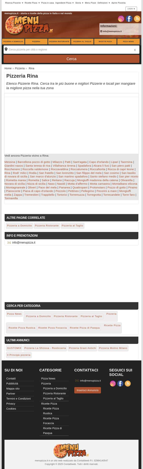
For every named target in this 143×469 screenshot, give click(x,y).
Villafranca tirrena (64, 165)
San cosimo (111, 172)
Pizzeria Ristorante (59, 41)
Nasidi (61, 183)
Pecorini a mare (107, 191)
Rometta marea (16, 180)
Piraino (132, 187)
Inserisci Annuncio (87, 390)
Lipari (114, 161)
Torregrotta (94, 194)
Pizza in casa (47, 3)
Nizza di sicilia (36, 183)
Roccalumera (79, 169)
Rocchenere (12, 169)
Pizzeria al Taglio (82, 41)
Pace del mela (47, 187)
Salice (46, 180)
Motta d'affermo (78, 183)
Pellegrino (87, 191)
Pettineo (73, 191)
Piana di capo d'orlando (38, 191)
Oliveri (32, 187)
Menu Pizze (90, 3)
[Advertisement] (71, 123)
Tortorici (62, 194)
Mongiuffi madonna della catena (97, 180)
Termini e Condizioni (18, 398)
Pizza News (128, 41)
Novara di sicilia (14, 183)
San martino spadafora (73, 176)
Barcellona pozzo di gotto (34, 161)
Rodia (32, 172)
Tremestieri (31, 194)
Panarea (64, 187)
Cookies (11, 408)
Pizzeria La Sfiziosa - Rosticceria (45, 348)
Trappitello (48, 194)
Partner (10, 393)
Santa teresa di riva (37, 165)
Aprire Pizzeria (118, 3)
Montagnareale (15, 187)
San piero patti (121, 165)
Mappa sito (13, 388)
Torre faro (128, 194)
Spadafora (84, 165)
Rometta (33, 180)
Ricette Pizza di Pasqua (85, 327)
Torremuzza (77, 194)
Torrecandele (111, 194)
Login (131, 9)
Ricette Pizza (105, 41)
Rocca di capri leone (121, 169)
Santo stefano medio (103, 176)
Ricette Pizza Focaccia (52, 327)
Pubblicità (12, 383)
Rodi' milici (20, 172)
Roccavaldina (59, 169)
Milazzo (57, 161)
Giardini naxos (13, 165)
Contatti (11, 378)
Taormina (127, 161)
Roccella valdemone (35, 169)
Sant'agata (80, 161)
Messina (9, 161)
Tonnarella (11, 198)
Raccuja (69, 180)
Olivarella (126, 180)
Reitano (57, 180)
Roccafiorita (97, 169)
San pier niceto (128, 176)
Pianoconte (13, 191)
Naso (51, 183)
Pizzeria (36, 41)
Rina (7, 172)
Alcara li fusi (101, 165)
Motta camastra (100, 183)
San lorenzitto (65, 172)
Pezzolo (60, 191)
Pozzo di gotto (116, 187)
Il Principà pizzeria (19, 355)
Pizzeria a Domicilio (13, 41)
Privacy (10, 403)
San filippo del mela (89, 172)
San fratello (46, 172)
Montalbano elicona (124, 183)
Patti (68, 161)
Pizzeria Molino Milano (113, 348)
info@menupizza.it (111, 31)
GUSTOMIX (14, 348)
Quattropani (80, 187)
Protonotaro (97, 187)
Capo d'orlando (99, 161)
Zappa (18, 194)
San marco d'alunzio (43, 176)
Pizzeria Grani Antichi (82, 348)
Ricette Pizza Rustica (22, 327)
